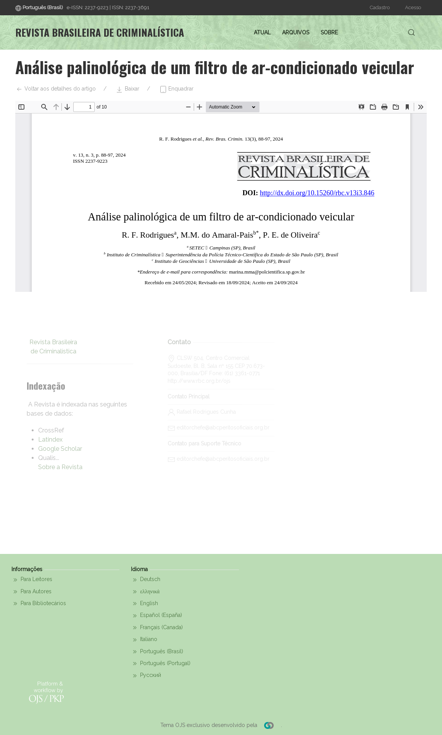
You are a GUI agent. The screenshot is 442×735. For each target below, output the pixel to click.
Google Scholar (60, 448)
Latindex (50, 439)
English (144, 603)
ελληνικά (145, 592)
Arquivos (295, 32)
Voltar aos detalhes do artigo (55, 89)
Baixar (127, 89)
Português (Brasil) (157, 652)
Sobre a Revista (60, 467)
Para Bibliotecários (38, 603)
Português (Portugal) (160, 663)
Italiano (144, 640)
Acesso (413, 7)
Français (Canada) (157, 627)
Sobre (329, 32)
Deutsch (145, 580)
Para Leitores (31, 580)
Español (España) (156, 616)
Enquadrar (176, 89)
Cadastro (380, 7)
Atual (262, 32)
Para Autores (31, 592)
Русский (146, 676)
